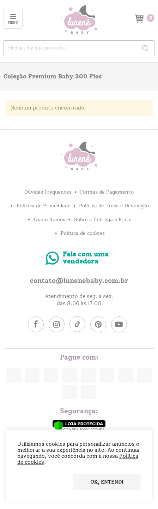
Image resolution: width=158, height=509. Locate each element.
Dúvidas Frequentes (48, 192)
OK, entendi (106, 482)
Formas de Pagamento (107, 192)
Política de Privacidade (44, 205)
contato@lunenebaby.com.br (79, 281)
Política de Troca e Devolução (114, 205)
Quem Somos (49, 219)
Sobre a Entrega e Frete (103, 219)
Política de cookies (83, 233)
